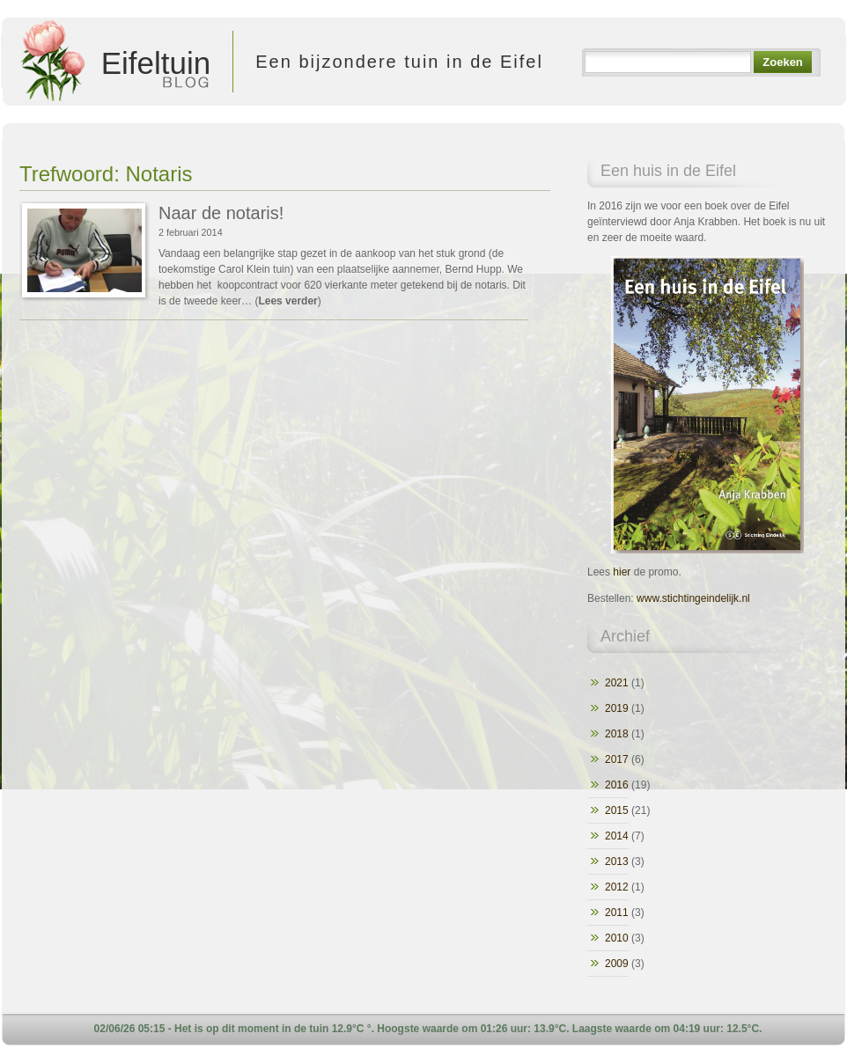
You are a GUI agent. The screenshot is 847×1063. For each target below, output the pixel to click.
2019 (617, 708)
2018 (617, 734)
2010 (617, 938)
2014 (617, 836)
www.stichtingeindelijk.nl (693, 598)
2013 (617, 861)
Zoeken (782, 62)
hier (621, 572)
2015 (617, 810)
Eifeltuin (111, 61)
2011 (617, 912)
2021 (617, 683)
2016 (617, 785)
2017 (617, 759)
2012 (617, 887)
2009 (617, 963)
